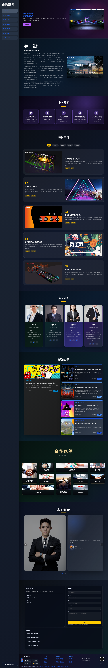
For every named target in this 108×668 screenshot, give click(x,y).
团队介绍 (45, 662)
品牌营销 (77, 145)
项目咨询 (70, 664)
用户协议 (62, 666)
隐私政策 (59, 666)
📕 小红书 (27, 663)
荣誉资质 (70, 662)
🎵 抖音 (35, 660)
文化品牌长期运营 (59, 661)
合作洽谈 (70, 661)
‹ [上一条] (25, 545)
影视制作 (63, 145)
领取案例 (27, 24)
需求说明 (69, 611)
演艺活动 (55, 145)
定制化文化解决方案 (60, 662)
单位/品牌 (70, 605)
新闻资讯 (45, 658)
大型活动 (70, 145)
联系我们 (45, 661)
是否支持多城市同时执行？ (34, 637)
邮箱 (69, 600)
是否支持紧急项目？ (33, 633)
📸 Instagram (36, 663)
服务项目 (45, 664)
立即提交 (84, 622)
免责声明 (66, 666)
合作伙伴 (45, 659)
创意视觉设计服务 (59, 658)
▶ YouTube (27, 660)
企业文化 (70, 659)
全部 (49, 145)
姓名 (69, 590)
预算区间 (69, 595)
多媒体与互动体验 (59, 659)
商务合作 (70, 658)
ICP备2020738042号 (43, 666)
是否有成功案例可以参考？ (34, 641)
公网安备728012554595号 (52, 666)
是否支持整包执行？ (33, 645)
